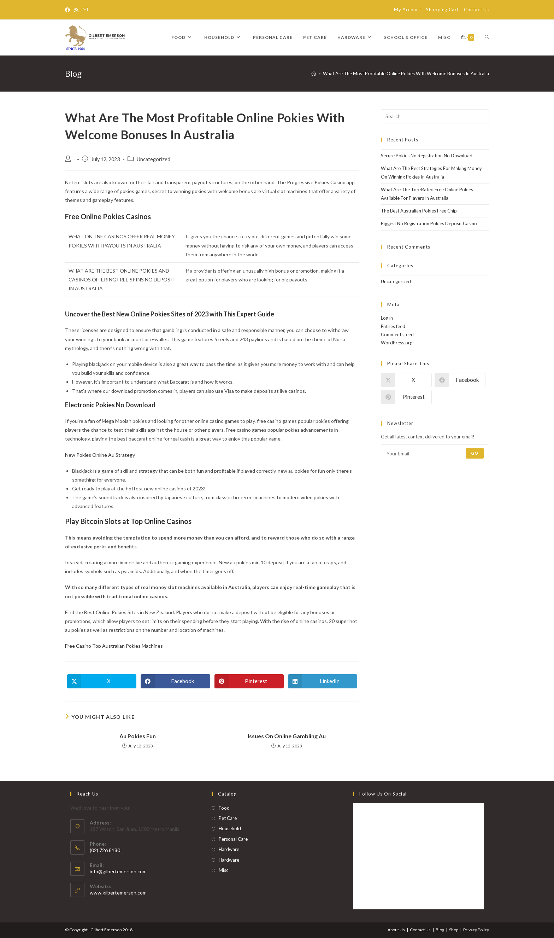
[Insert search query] (435, 116)
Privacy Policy (476, 929)
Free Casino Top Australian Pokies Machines (114, 646)
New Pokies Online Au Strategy (100, 455)
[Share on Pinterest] (249, 681)
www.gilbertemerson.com (118, 893)
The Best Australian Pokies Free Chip (419, 211)
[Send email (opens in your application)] (85, 9)
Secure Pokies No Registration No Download (426, 155)
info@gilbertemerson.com (118, 871)
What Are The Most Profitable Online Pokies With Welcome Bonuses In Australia (406, 73)
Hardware (229, 849)
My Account (407, 9)
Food (224, 808)
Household (230, 828)
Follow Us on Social (383, 794)
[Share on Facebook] (175, 681)
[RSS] (76, 9)
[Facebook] (68, 9)
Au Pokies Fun (137, 736)
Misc (223, 870)
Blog (440, 929)
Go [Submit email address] (474, 453)
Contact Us (476, 9)
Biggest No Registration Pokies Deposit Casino (429, 223)
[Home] (313, 73)
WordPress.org (396, 342)
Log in (387, 318)
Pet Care (228, 818)
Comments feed (397, 334)
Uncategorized (396, 281)
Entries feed (393, 326)
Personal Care (233, 839)
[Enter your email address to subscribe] (435, 453)
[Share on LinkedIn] (322, 681)
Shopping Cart (442, 9)
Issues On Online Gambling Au (287, 736)
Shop (453, 929)
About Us (396, 929)
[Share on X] (101, 681)
